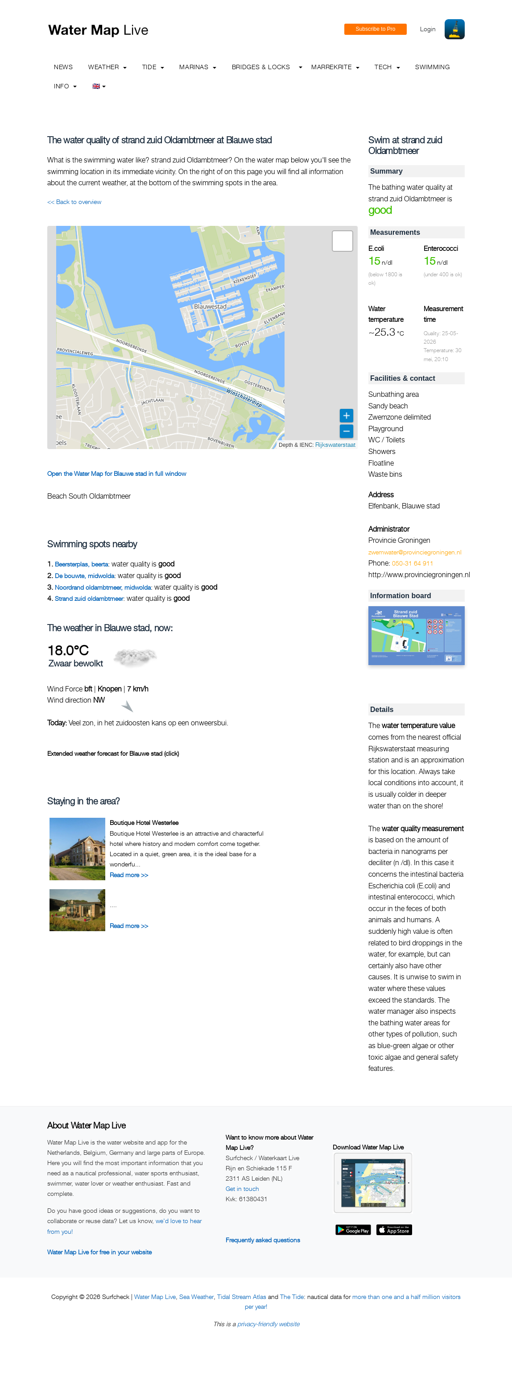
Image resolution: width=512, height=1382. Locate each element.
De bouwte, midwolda (84, 575)
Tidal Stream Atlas (241, 1296)
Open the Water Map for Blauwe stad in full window (116, 473)
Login (428, 29)
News (63, 67)
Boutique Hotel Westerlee (144, 822)
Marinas (197, 67)
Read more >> (129, 874)
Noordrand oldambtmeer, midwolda (103, 587)
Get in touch (242, 1188)
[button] (342, 241)
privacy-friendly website (268, 1324)
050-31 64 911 (413, 563)
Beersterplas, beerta (81, 564)
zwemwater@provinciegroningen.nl (415, 552)
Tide (153, 67)
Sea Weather (196, 1296)
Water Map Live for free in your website (99, 1252)
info (65, 86)
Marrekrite (335, 67)
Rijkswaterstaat (335, 444)
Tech (387, 67)
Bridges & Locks (261, 67)
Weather (107, 67)
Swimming (432, 67)
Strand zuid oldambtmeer (89, 598)
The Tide (292, 1296)
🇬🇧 (99, 86)
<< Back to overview (74, 201)
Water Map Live (155, 1296)
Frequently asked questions (263, 1240)
